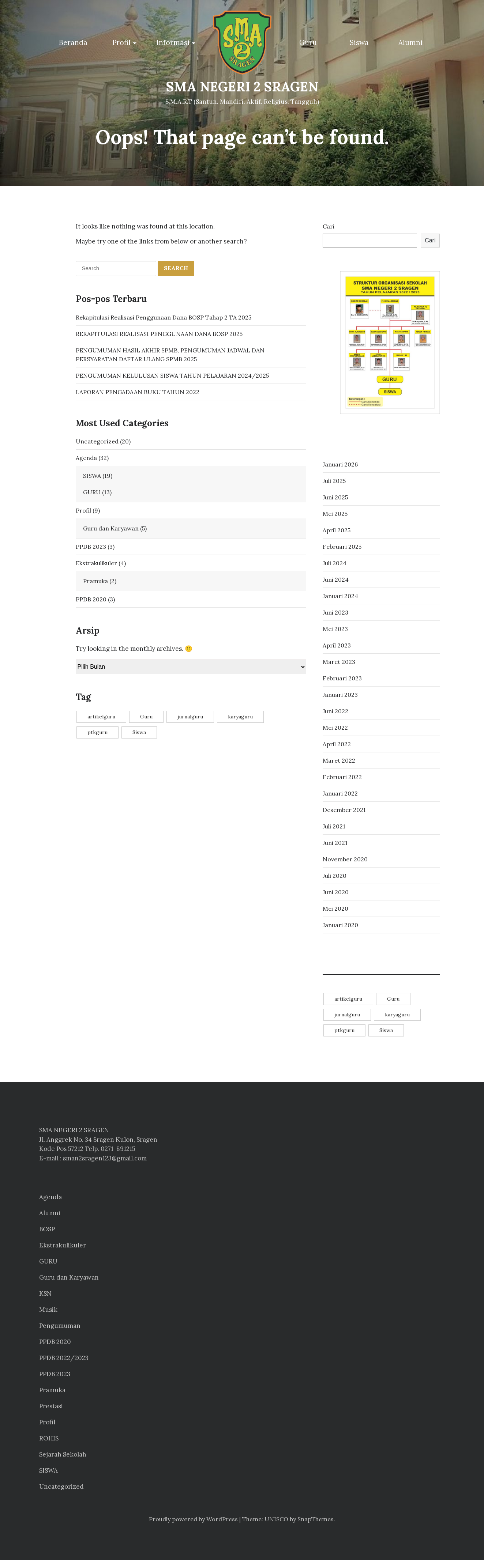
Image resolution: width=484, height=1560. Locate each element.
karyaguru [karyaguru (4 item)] (240, 716)
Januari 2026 (340, 464)
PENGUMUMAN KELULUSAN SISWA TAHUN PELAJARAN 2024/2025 (172, 375)
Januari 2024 (340, 596)
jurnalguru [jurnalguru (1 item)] (190, 716)
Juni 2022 (335, 711)
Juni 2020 (336, 892)
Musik (48, 1310)
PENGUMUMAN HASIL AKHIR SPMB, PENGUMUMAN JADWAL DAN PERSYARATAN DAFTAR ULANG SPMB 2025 (170, 354)
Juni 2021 (335, 842)
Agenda (86, 457)
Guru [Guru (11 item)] (146, 716)
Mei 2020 (335, 908)
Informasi (173, 42)
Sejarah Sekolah (62, 1454)
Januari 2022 (340, 793)
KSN (45, 1293)
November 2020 (345, 859)
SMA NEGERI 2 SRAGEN (242, 86)
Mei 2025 (335, 513)
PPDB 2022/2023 (64, 1358)
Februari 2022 (342, 777)
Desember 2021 (344, 809)
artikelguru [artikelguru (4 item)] (101, 716)
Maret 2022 (339, 760)
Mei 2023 (335, 628)
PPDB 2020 (91, 599)
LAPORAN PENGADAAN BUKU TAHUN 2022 (137, 391)
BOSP (47, 1229)
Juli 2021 (334, 826)
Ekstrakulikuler (96, 562)
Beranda (73, 42)
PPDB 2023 (91, 546)
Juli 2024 (334, 563)
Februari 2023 (342, 678)
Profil (121, 42)
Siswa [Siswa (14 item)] (139, 732)
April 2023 (337, 645)
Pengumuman (59, 1326)
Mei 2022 (335, 727)
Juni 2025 (335, 497)
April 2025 (336, 530)
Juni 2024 (336, 579)
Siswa (359, 42)
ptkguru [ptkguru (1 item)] (97, 732)
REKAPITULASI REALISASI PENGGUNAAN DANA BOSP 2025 (159, 333)
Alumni (410, 42)
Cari (328, 226)
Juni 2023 (335, 612)
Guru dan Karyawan (111, 528)
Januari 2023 (340, 694)
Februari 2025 (342, 546)
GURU (92, 491)
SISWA (92, 475)
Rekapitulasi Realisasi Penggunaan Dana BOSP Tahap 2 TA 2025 (163, 317)
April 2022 (337, 744)
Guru (308, 42)
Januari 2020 (340, 925)
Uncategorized (97, 441)
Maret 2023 (339, 661)
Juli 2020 (334, 875)
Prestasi (51, 1406)
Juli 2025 (334, 480)
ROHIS (49, 1438)
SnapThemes (315, 1519)
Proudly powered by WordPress (193, 1519)
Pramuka (95, 580)
